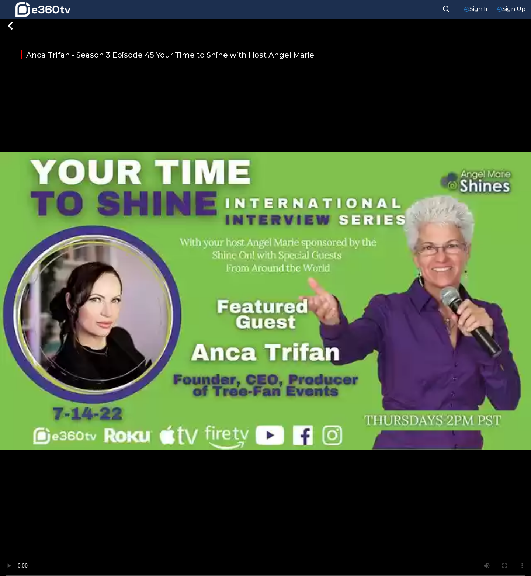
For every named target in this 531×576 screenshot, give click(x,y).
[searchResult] (446, 8)
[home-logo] (43, 9)
